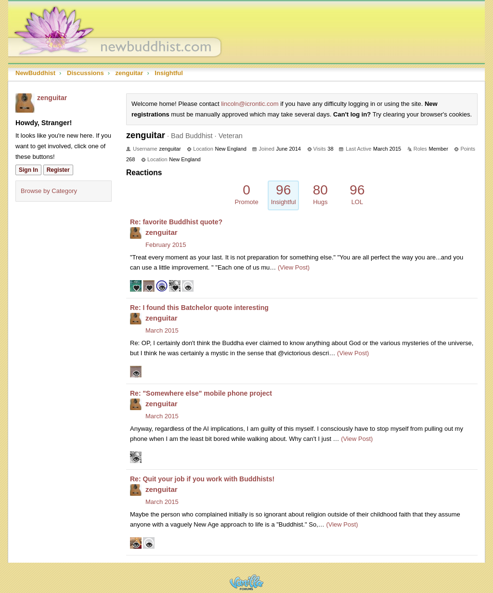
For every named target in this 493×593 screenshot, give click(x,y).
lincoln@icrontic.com (249, 103)
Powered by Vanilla (246, 582)
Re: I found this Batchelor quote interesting (199, 307)
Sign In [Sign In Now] (28, 170)
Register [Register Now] (58, 170)
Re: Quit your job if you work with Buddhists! (202, 479)
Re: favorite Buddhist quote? (176, 222)
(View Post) (293, 267)
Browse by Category (49, 190)
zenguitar (52, 98)
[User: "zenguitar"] (25, 103)
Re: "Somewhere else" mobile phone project (201, 393)
